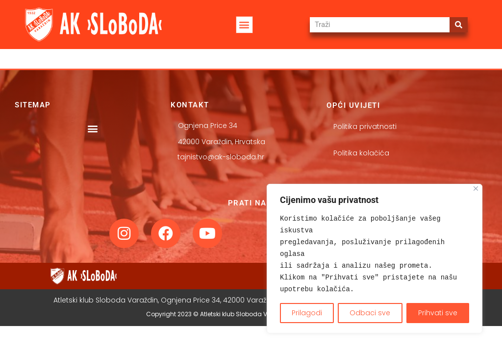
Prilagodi (307, 313)
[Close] (476, 188)
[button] (244, 24)
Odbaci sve (370, 313)
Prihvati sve (437, 313)
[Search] (459, 24)
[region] (374, 258)
